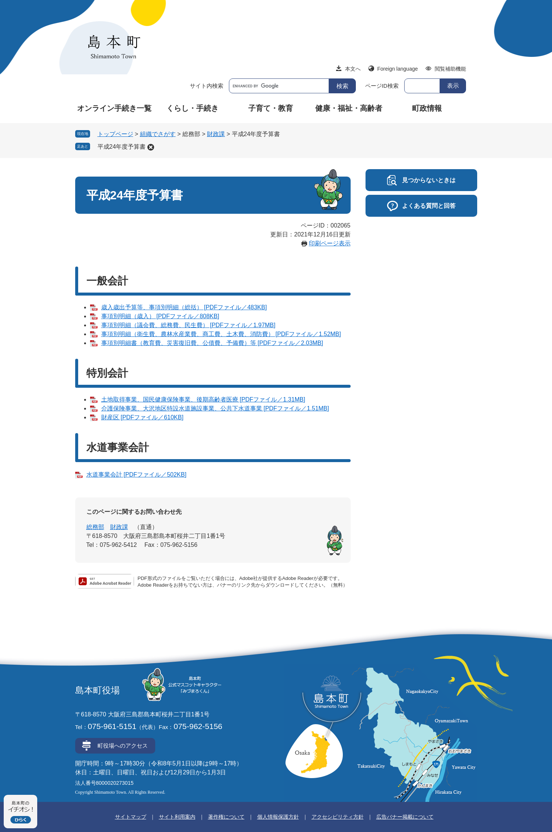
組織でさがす (158, 134)
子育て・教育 (270, 108)
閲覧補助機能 (450, 69)
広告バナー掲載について (405, 817)
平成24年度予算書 (122, 146)
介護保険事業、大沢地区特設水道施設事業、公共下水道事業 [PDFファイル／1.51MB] (215, 408)
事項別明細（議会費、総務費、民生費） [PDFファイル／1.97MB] (188, 325)
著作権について (226, 817)
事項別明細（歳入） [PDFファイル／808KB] (160, 316)
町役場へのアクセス (123, 745)
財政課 (216, 134)
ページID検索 (382, 86)
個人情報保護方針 (278, 817)
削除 (150, 147)
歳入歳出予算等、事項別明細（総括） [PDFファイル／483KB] (184, 307)
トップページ (115, 134)
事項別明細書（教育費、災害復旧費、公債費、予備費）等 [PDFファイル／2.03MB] (212, 343)
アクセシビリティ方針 (338, 817)
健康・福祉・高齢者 (348, 108)
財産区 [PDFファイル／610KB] (142, 417)
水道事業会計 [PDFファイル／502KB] (136, 474)
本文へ (353, 69)
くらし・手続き (192, 108)
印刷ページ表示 (330, 243)
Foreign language (397, 69)
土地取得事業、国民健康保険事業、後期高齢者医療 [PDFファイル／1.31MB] (203, 399)
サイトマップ (130, 817)
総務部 (95, 527)
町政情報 (427, 108)
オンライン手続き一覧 (114, 108)
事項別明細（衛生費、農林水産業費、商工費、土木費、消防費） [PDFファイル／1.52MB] (221, 334)
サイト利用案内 (177, 817)
